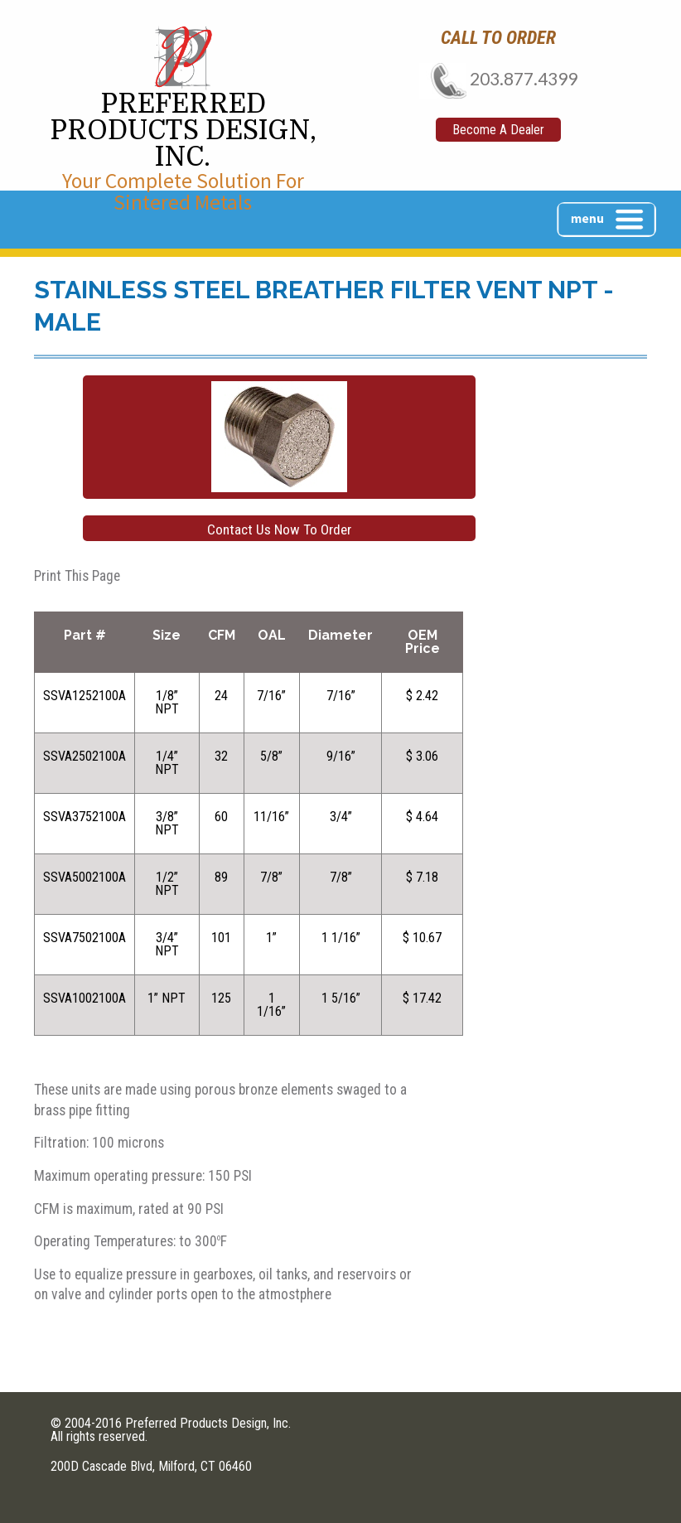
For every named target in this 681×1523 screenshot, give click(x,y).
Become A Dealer (498, 130)
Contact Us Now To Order (279, 529)
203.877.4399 (498, 78)
